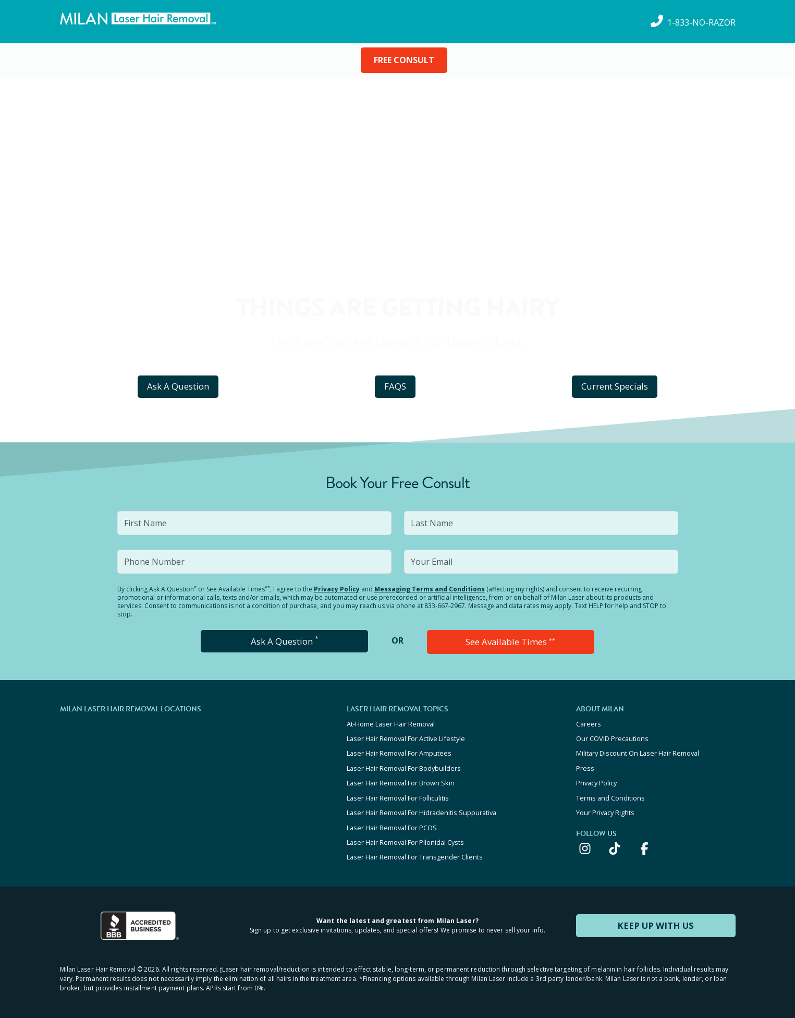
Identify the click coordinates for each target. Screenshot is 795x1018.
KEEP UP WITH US (656, 917)
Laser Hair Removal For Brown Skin (401, 779)
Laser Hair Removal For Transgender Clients (415, 849)
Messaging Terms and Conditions (429, 589)
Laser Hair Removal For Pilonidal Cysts (405, 835)
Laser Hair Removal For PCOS (392, 821)
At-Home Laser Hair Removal (391, 723)
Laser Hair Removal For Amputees (399, 751)
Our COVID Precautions (612, 737)
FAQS (395, 386)
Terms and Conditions (610, 793)
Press (585, 765)
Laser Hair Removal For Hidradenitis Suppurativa (421, 807)
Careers (588, 723)
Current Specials (615, 386)
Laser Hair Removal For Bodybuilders (404, 765)
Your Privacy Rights (605, 807)
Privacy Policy (337, 589)
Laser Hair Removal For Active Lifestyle (406, 737)
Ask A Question (178, 386)
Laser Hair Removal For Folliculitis (398, 793)
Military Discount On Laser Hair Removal (637, 751)
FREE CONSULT (404, 60)
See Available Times (510, 641)
